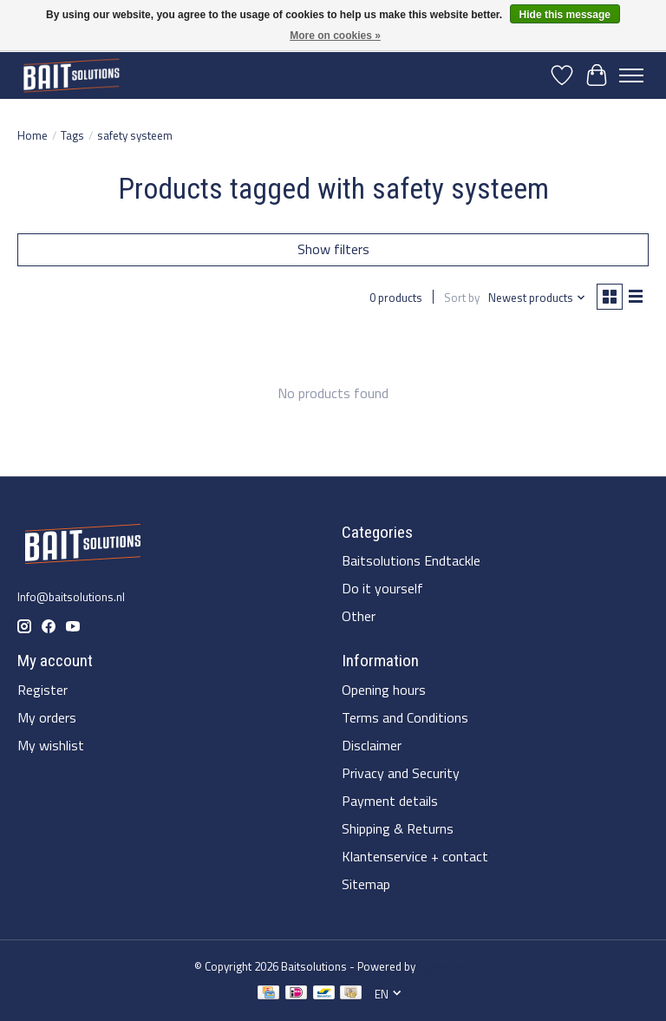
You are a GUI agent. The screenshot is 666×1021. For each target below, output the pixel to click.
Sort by (462, 297)
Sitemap (366, 884)
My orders (46, 717)
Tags (72, 135)
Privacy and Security (401, 772)
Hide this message (564, 15)
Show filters (333, 249)
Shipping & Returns (398, 828)
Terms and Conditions (405, 717)
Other (358, 615)
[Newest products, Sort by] (537, 297)
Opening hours (384, 689)
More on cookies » (335, 35)
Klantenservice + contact (415, 856)
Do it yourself (382, 588)
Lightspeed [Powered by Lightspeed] (445, 966)
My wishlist (50, 745)
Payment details (390, 800)
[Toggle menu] (631, 75)
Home (32, 135)
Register (42, 689)
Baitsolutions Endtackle (411, 560)
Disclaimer (372, 745)
